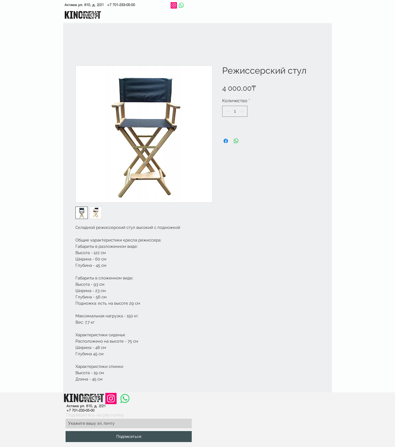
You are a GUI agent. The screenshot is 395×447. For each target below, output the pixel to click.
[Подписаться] (129, 436)
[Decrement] (227, 111)
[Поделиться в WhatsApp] (236, 141)
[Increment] (243, 111)
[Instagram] (174, 5)
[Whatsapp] (181, 5)
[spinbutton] (235, 111)
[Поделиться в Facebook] (225, 141)
